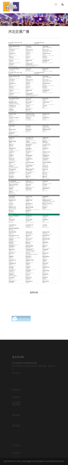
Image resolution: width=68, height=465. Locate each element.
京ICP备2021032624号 (55, 461)
